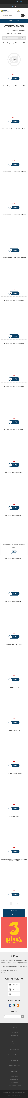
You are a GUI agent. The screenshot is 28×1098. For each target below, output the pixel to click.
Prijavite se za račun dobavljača (14, 1085)
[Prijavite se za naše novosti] (12, 1016)
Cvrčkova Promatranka (14, 730)
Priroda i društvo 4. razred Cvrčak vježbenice (14, 128)
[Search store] (13, 15)
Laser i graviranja (14, 1032)
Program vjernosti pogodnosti (14, 1065)
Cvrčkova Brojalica (14, 816)
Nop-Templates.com (16, 1095)
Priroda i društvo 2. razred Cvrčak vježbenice (14, 214)
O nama (14, 1043)
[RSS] (18, 1005)
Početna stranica (6, 30)
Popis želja (16, 2)
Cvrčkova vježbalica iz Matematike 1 (14, 429)
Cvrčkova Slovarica (14, 687)
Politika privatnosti (14, 1038)
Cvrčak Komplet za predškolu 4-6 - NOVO (14, 43)
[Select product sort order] (10, 38)
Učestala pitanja (14, 1079)
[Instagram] (14, 1005)
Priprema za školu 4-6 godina (14, 644)
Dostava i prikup (14, 1035)
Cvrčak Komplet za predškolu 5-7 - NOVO (14, 85)
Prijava (12, 2)
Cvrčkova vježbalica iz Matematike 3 (14, 343)
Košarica (20, 2)
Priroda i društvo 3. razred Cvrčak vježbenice (14, 171)
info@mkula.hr (15, 994)
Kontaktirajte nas (14, 1082)
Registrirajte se (8, 2)
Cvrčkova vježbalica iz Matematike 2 (14, 386)
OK (14, 551)
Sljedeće (17, 903)
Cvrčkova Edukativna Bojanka (14, 773)
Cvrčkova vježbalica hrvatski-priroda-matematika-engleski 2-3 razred (14, 860)
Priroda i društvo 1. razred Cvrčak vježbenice (14, 257)
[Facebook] (10, 1005)
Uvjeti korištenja (14, 1041)
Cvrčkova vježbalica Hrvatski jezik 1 (14, 601)
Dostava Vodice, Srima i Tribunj (14, 1054)
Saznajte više (14, 553)
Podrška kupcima (14, 1076)
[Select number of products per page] (23, 38)
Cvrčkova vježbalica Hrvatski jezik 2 (14, 558)
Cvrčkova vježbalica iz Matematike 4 (14, 300)
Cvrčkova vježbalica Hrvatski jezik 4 (14, 472)
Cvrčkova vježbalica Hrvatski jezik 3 (14, 515)
